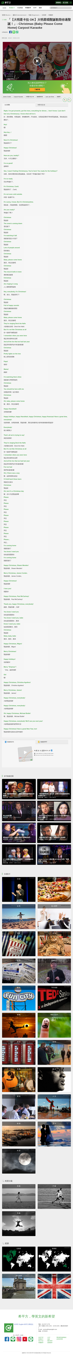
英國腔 (50, 15)
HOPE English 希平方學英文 (23, 1325)
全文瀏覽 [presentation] (7, 105)
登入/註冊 (65, 2)
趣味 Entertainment (19, 15)
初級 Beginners (34, 15)
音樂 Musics (6, 15)
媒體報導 (50, 1343)
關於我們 (50, 1341)
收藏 (5, 19)
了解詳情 (36, 89)
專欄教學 (28, 7)
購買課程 (58, 2)
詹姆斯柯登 (40, 97)
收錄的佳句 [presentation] (9, 742)
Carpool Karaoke (18, 97)
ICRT (35, 7)
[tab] (18, 105)
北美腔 (44, 15)
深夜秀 (58, 97)
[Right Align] (71, 3)
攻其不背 (17, 72)
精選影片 (12, 7)
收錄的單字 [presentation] (42, 742)
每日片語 (41, 1341)
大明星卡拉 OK (30, 97)
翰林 (40, 7)
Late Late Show (50, 97)
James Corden (7, 97)
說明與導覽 (60, 1339)
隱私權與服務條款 (62, 1337)
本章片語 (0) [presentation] (41, 105)
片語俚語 (20, 7)
